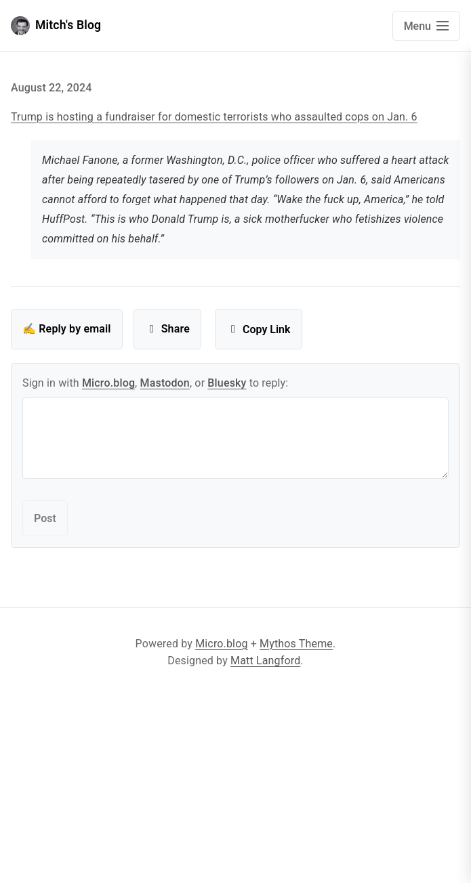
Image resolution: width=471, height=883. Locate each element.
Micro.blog (108, 382)
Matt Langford (265, 660)
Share (167, 328)
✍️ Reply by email (66, 328)
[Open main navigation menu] (426, 26)
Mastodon (165, 382)
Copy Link (258, 329)
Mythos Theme (296, 643)
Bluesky (226, 382)
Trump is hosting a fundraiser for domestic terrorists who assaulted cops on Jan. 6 (214, 116)
